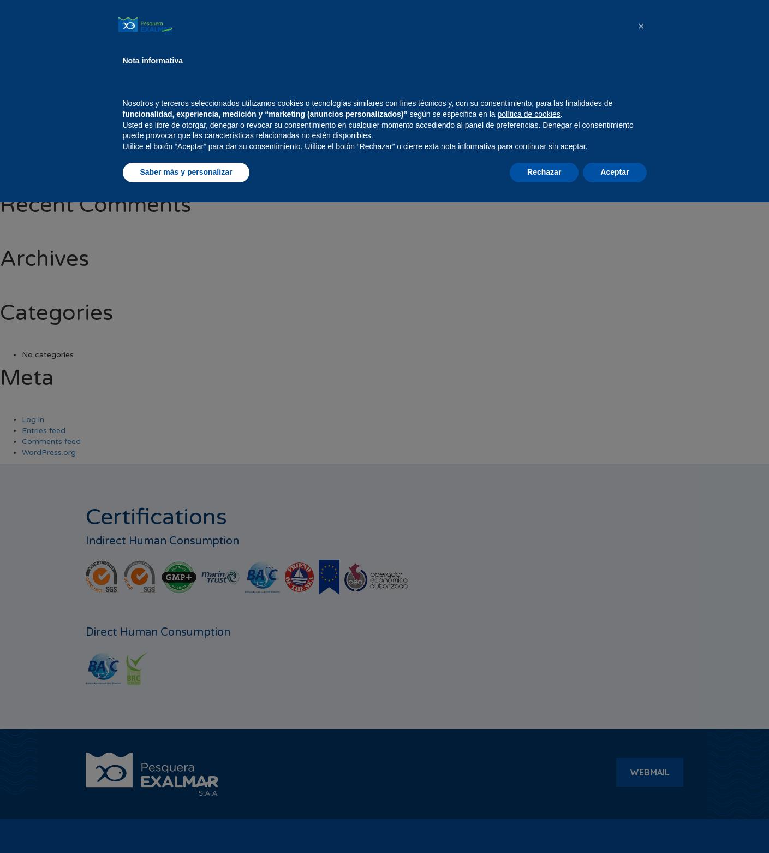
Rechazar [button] (544, 823)
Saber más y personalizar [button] (186, 823)
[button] (641, 677)
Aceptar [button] (614, 823)
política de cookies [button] (529, 765)
